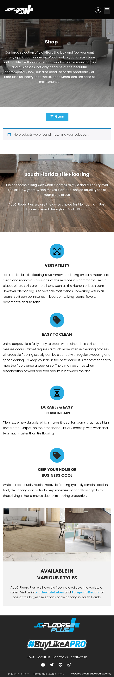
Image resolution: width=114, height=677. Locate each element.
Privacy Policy (18, 673)
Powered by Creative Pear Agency (91, 673)
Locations (60, 657)
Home (31, 657)
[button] (107, 10)
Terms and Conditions (48, 673)
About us (43, 657)
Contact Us (79, 657)
